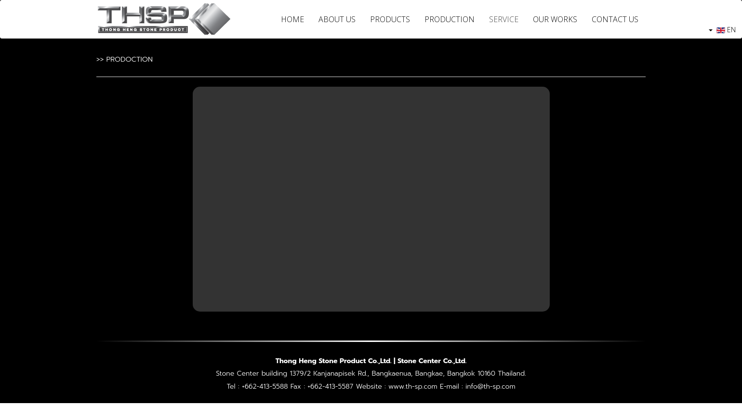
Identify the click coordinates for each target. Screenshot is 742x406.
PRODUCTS (390, 19)
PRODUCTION (449, 19)
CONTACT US (615, 19)
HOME (292, 19)
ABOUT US (337, 19)
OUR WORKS (555, 19)
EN (722, 29)
